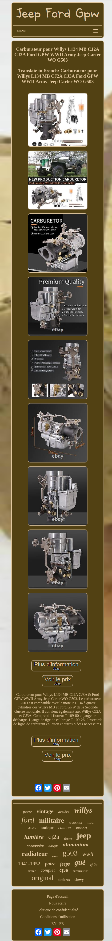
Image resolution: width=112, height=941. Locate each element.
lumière (34, 837)
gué (80, 862)
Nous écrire (57, 903)
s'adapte (53, 846)
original (42, 878)
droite (68, 838)
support (81, 828)
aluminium (75, 844)
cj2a (53, 836)
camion (64, 827)
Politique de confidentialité (57, 910)
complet (47, 870)
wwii (87, 854)
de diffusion (75, 823)
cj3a (64, 870)
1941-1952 (29, 864)
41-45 (32, 828)
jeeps (65, 864)
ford (27, 819)
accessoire (35, 846)
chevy (79, 880)
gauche (90, 823)
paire (50, 864)
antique (47, 828)
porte (27, 812)
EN (54, 924)
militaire (51, 820)
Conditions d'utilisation (57, 917)
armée (32, 871)
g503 (70, 853)
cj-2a (93, 865)
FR (61, 924)
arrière (63, 812)
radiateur (35, 853)
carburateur (80, 871)
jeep (83, 835)
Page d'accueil (57, 896)
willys (83, 810)
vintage (45, 811)
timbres (64, 880)
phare (55, 856)
